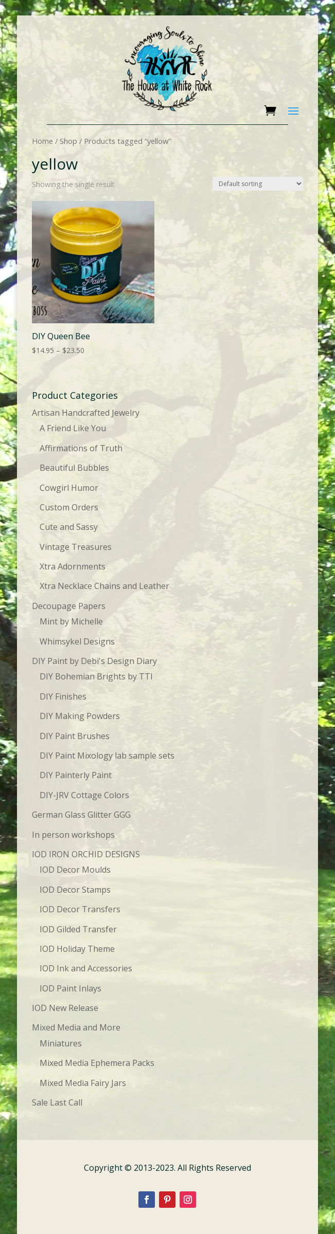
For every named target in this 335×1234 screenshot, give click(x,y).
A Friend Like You (73, 428)
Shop (68, 141)
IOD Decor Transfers (80, 909)
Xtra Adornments (72, 566)
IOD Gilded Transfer (78, 929)
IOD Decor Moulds (75, 869)
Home (42, 141)
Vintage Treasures (76, 546)
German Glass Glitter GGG (81, 814)
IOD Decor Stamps (75, 889)
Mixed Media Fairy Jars (83, 1083)
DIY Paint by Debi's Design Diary (94, 661)
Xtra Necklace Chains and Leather (104, 586)
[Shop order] (258, 184)
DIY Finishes (63, 696)
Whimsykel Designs (77, 641)
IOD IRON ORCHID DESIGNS (86, 854)
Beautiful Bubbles (74, 467)
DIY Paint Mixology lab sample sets (107, 755)
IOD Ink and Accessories (86, 968)
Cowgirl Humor (69, 487)
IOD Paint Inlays (70, 988)
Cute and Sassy (69, 526)
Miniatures (61, 1043)
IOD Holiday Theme (77, 948)
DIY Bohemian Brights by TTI (96, 676)
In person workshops (73, 834)
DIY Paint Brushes (75, 736)
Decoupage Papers (68, 606)
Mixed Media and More (76, 1027)
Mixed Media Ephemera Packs (97, 1063)
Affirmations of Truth (81, 448)
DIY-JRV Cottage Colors (84, 795)
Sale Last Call (57, 1102)
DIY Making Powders (80, 716)
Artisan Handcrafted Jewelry (85, 412)
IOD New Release (65, 1008)
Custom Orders (69, 507)
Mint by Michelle (71, 621)
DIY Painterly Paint (76, 775)
